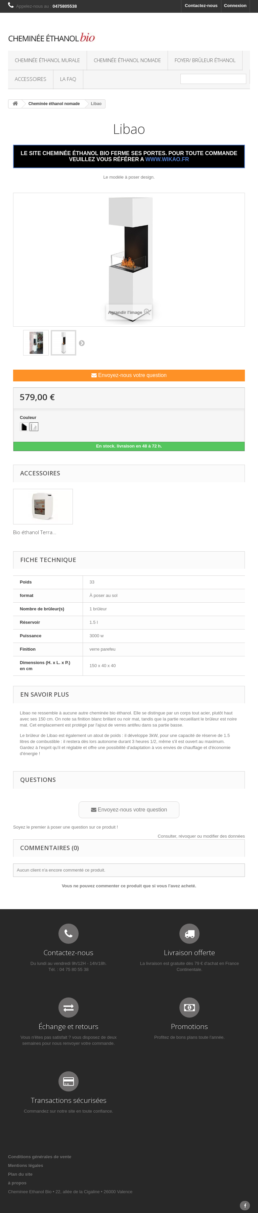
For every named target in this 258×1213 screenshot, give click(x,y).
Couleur (29, 417)
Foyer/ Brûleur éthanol (205, 60)
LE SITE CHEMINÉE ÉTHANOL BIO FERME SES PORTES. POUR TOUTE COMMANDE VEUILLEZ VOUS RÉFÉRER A (129, 156)
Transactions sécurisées (68, 1100)
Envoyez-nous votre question (129, 375)
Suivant (81, 342)
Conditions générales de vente (40, 1156)
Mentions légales (25, 1165)
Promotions (189, 1026)
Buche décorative (100, 532)
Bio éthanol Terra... (167, 532)
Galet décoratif (30, 532)
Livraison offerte (189, 952)
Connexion (235, 5)
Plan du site (20, 1174)
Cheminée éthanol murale (47, 60)
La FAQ (68, 79)
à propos (17, 1182)
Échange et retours (68, 1026)
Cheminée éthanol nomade (127, 60)
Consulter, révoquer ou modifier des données (201, 836)
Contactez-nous (201, 5)
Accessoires (30, 79)
